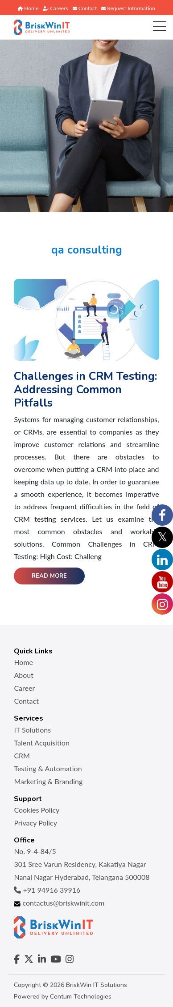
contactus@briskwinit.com (59, 902)
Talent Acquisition (41, 742)
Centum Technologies (80, 996)
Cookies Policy (36, 810)
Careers (55, 8)
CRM (22, 755)
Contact (85, 8)
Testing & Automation (48, 768)
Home (28, 8)
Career (24, 688)
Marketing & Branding (48, 781)
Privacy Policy (35, 822)
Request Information (128, 8)
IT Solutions (32, 729)
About (23, 675)
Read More (49, 576)
